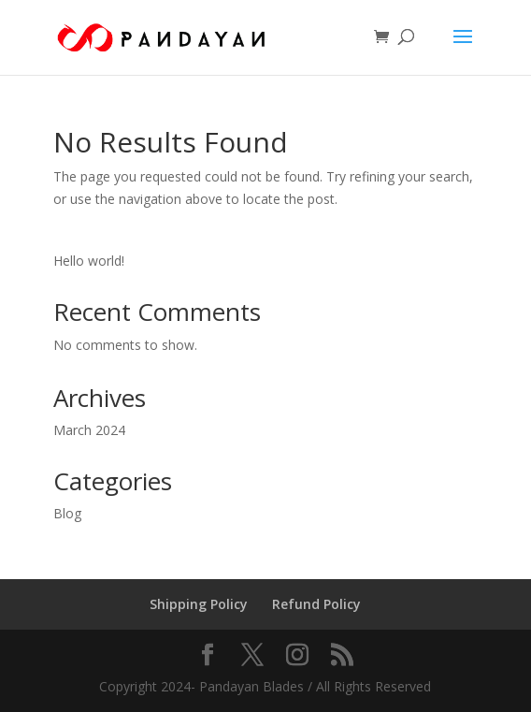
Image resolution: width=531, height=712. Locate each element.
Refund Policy (316, 604)
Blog (67, 513)
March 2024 (89, 430)
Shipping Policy (199, 604)
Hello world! (88, 260)
